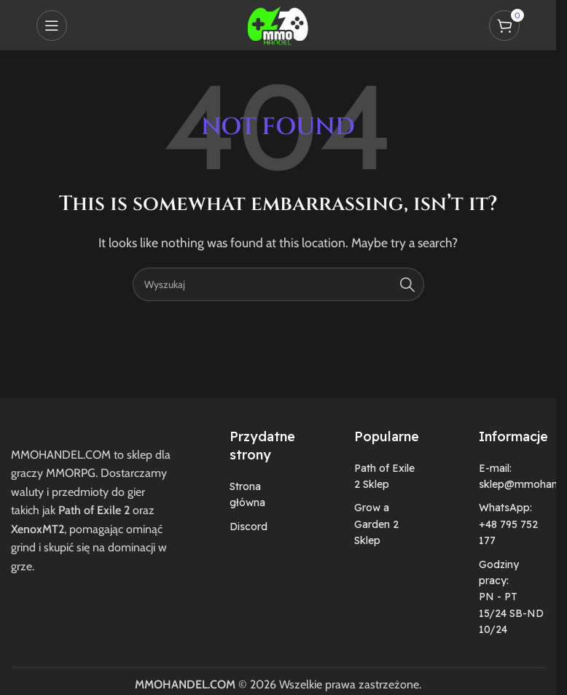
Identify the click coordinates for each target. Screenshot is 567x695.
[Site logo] (278, 24)
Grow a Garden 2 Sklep (376, 524)
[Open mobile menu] (51, 25)
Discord (248, 526)
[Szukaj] (278, 284)
